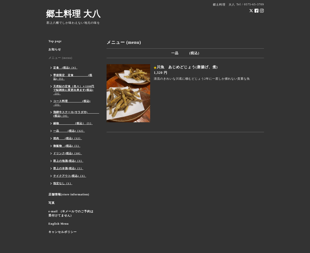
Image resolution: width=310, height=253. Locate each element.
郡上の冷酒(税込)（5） (68, 168)
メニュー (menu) (60, 58)
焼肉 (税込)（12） (67, 138)
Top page (55, 41)
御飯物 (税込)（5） (66, 145)
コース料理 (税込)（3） (71, 103)
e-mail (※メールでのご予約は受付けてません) (70, 213)
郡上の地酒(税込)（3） (68, 160)
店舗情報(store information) (68, 194)
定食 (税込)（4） (65, 67)
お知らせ (54, 49)
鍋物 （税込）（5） (73, 123)
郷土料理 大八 (73, 14)
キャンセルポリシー (62, 232)
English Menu (58, 223)
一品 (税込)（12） (69, 130)
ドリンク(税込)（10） (67, 153)
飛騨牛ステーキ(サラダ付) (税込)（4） (75, 114)
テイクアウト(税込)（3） (69, 175)
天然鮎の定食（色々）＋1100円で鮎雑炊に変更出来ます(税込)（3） (73, 90)
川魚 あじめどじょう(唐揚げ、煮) (187, 67)
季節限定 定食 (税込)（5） (72, 77)
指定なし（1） (62, 183)
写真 (51, 203)
